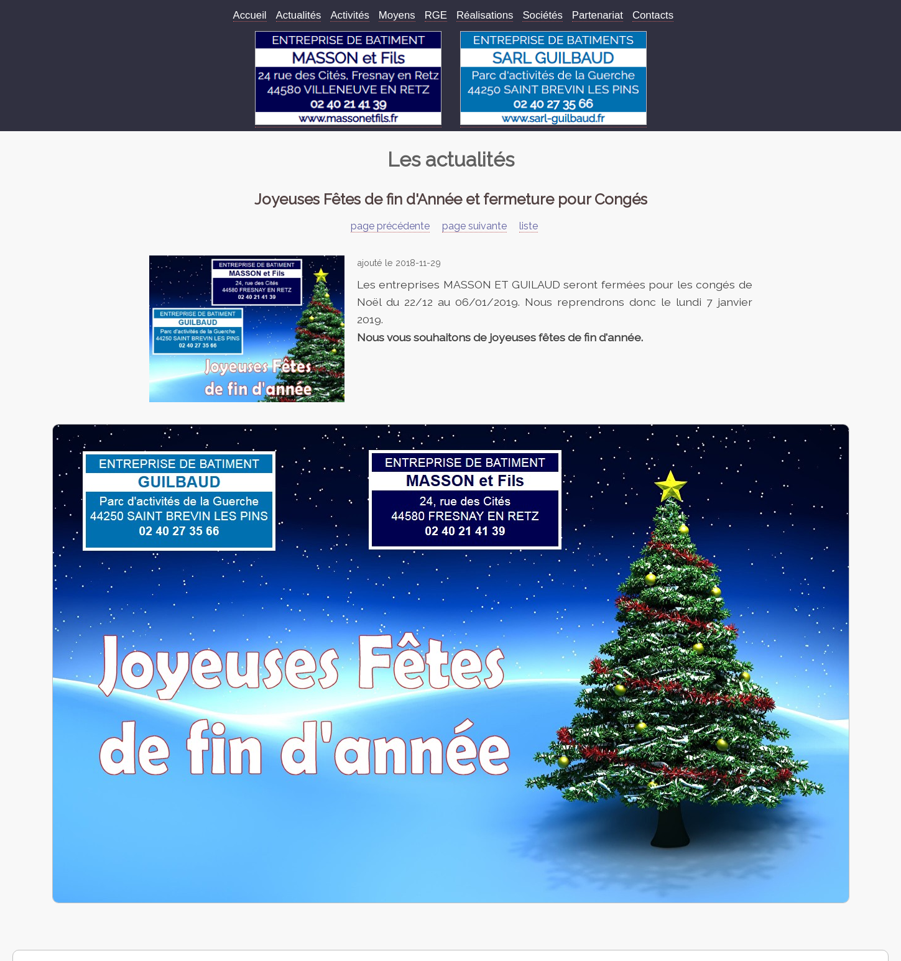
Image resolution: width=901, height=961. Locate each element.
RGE (436, 15)
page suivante (474, 226)
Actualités (298, 15)
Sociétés (542, 15)
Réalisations (484, 15)
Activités (349, 15)
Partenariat (597, 15)
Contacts (652, 15)
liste (528, 226)
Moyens (397, 15)
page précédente (390, 226)
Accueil (250, 15)
